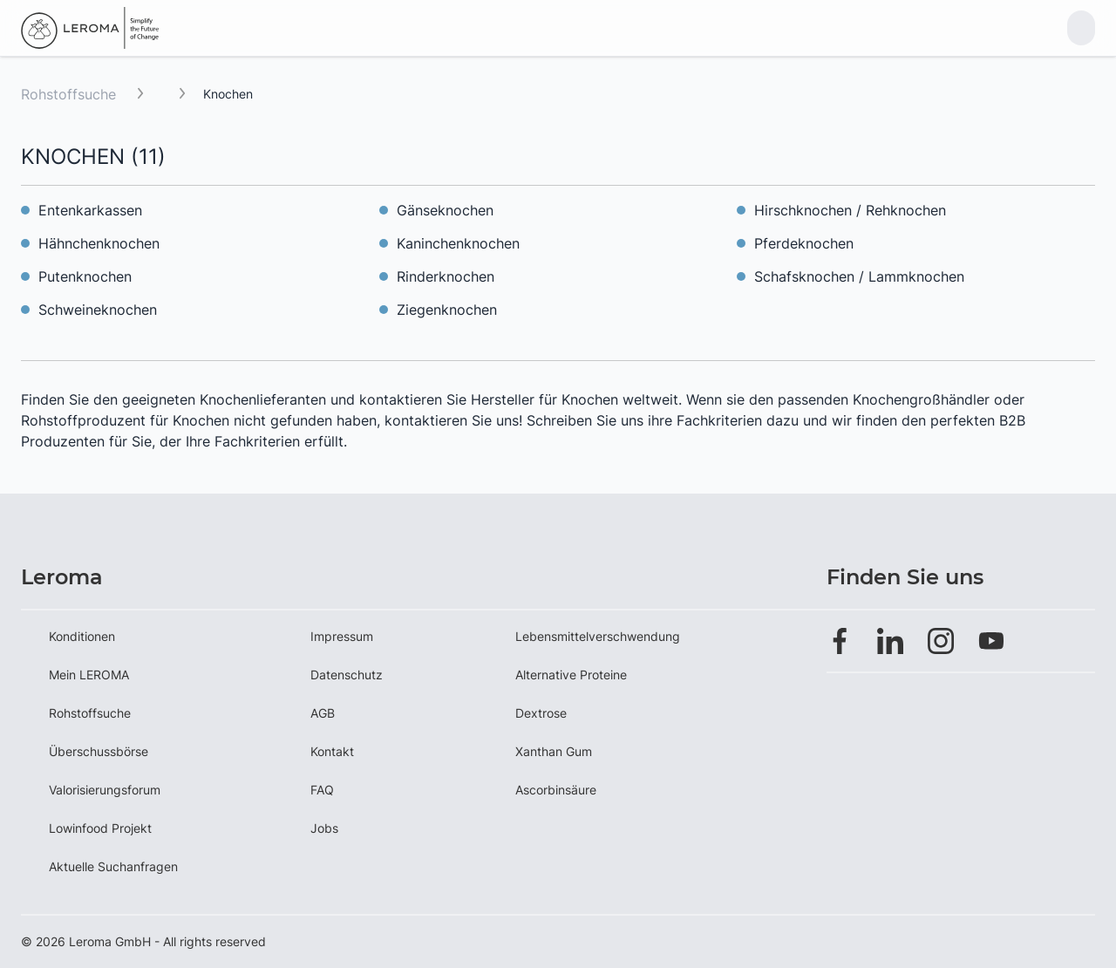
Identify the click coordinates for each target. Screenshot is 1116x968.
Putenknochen (85, 276)
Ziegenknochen (447, 309)
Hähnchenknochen (99, 243)
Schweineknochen (97, 309)
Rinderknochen (445, 276)
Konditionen (82, 636)
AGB (322, 713)
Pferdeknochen (804, 243)
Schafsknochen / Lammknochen (859, 276)
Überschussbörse (98, 751)
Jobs (324, 828)
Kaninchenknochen (458, 243)
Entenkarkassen (90, 210)
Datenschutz (346, 674)
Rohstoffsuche (68, 94)
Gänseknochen (445, 210)
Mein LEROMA (89, 674)
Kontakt (332, 751)
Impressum (341, 636)
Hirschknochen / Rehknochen (850, 210)
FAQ (322, 789)
